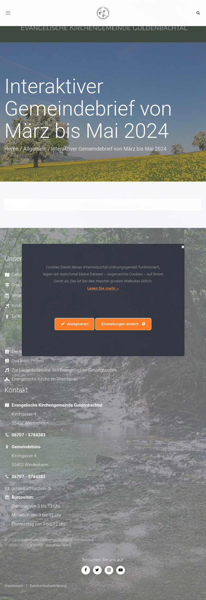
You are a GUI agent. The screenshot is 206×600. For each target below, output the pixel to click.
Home (11, 149)
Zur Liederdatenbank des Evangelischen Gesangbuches (64, 370)
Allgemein (34, 149)
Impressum (13, 585)
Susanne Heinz (58, 545)
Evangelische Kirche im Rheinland (44, 379)
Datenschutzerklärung (48, 585)
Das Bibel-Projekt (28, 360)
